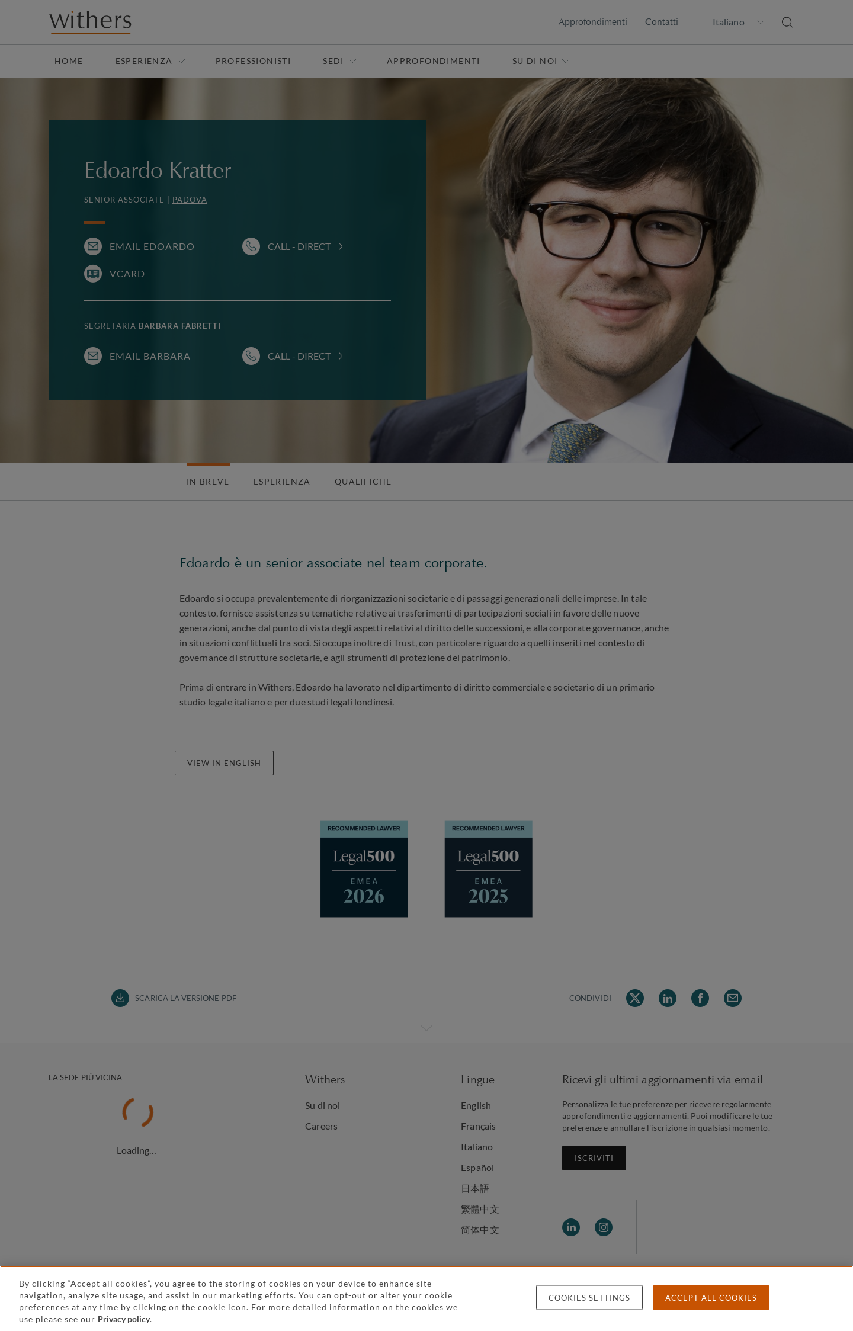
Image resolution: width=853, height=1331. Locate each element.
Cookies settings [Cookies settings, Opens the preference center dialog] (589, 1298)
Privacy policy (124, 1319)
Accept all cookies (711, 1298)
